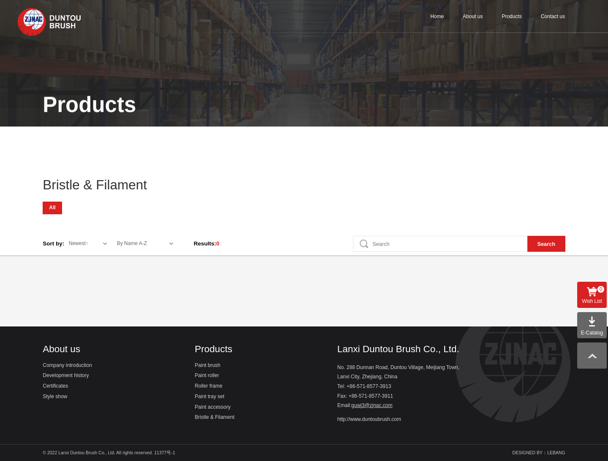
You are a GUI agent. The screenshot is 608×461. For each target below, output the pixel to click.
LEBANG (556, 452)
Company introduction (67, 365)
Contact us (553, 16)
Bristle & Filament (367, 135)
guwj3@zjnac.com (371, 405)
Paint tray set (235, 135)
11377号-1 (165, 452)
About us (473, 16)
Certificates (55, 386)
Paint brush (68, 135)
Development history (66, 375)
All (52, 207)
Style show (55, 396)
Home (437, 16)
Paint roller (122, 135)
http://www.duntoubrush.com (369, 419)
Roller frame (177, 135)
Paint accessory (298, 135)
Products (511, 16)
